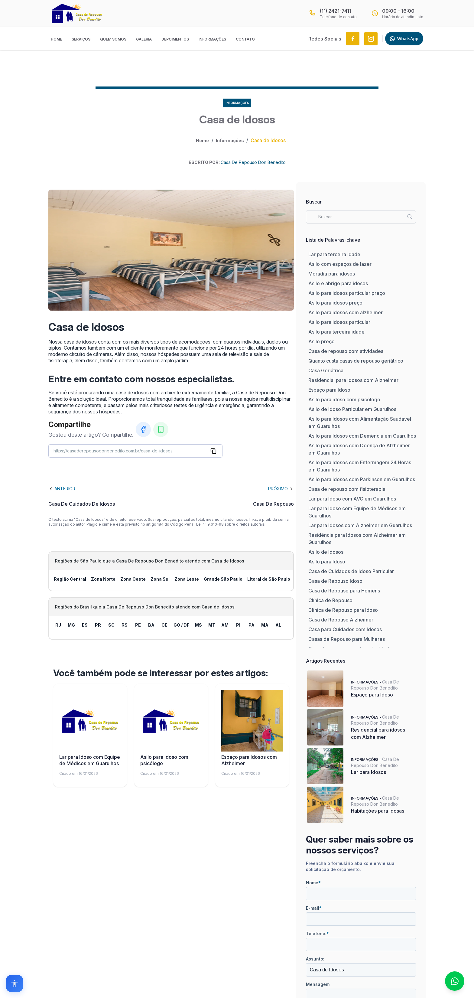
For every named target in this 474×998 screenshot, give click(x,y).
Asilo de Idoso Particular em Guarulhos (352, 409)
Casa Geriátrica (325, 370)
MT (211, 625)
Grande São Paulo (223, 579)
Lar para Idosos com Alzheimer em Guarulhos (360, 525)
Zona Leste (186, 579)
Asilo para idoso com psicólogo (344, 399)
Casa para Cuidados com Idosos (345, 629)
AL (278, 625)
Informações (212, 39)
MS (198, 625)
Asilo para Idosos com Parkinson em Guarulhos (361, 479)
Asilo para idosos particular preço (346, 293)
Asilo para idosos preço (335, 303)
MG (71, 625)
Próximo (281, 488)
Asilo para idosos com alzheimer (345, 312)
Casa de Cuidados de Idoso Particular (351, 571)
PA (251, 625)
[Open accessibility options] (14, 983)
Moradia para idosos (331, 274)
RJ (58, 625)
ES (85, 625)
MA (264, 625)
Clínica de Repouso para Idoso (343, 610)
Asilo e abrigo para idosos (338, 283)
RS (125, 625)
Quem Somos (113, 39)
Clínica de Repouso (330, 600)
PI (238, 625)
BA (151, 625)
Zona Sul (160, 579)
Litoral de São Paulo (268, 579)
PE (138, 625)
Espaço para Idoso (329, 390)
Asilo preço (321, 341)
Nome (313, 882)
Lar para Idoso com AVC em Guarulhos (352, 499)
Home (56, 39)
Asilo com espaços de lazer (340, 264)
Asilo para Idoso (326, 562)
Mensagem (318, 984)
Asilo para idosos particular (339, 322)
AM (225, 625)
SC (111, 625)
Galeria (144, 39)
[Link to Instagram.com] (371, 38)
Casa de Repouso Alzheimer (340, 620)
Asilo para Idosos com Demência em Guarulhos (362, 436)
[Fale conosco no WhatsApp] (454, 981)
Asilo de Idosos (325, 552)
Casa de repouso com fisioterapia (346, 489)
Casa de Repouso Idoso (335, 581)
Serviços (81, 39)
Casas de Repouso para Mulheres (346, 639)
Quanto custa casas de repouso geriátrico (355, 361)
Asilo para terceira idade (336, 332)
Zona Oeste (133, 579)
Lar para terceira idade (334, 254)
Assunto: (315, 958)
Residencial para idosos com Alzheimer (353, 380)
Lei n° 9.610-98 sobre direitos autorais (231, 524)
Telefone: (317, 933)
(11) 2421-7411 (335, 11)
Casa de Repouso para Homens (344, 591)
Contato (245, 39)
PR (98, 625)
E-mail (314, 908)
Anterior (61, 488)
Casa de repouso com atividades (345, 351)
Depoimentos (175, 39)
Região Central (70, 579)
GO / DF (181, 625)
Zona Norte (103, 579)
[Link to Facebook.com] (352, 38)
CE (164, 625)
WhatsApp (404, 38)
